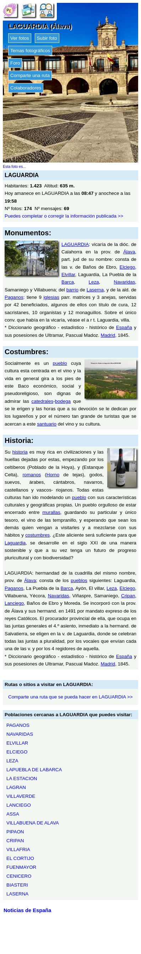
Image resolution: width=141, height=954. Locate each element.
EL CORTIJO (20, 858)
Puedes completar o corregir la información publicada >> (64, 216)
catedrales (43, 401)
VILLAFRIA (18, 849)
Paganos (14, 297)
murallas (51, 512)
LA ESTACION (21, 778)
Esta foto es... (14, 166)
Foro (15, 63)
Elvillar (68, 274)
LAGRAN (16, 787)
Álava (129, 251)
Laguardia (15, 542)
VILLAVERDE (20, 796)
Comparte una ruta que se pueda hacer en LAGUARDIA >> (70, 697)
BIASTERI (17, 885)
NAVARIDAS (19, 734)
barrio (72, 289)
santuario (46, 424)
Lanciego (14, 603)
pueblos (79, 580)
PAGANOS (17, 725)
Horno (53, 474)
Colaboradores (25, 88)
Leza (94, 282)
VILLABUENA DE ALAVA (32, 823)
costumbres (37, 535)
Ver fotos (19, 38)
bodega (63, 401)
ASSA (12, 814)
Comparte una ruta (30, 75)
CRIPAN (15, 840)
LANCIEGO (18, 805)
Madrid (108, 335)
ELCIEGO (16, 752)
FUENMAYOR (21, 867)
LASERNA (17, 894)
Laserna (95, 289)
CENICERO (18, 876)
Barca (67, 282)
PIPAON (15, 831)
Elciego (127, 267)
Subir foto (47, 38)
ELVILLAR (17, 743)
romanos (31, 474)
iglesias (51, 297)
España (124, 327)
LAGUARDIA (75, 244)
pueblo (60, 363)
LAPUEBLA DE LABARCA (34, 769)
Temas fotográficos (30, 50)
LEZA (12, 760)
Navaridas (124, 282)
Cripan (128, 595)
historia (20, 452)
